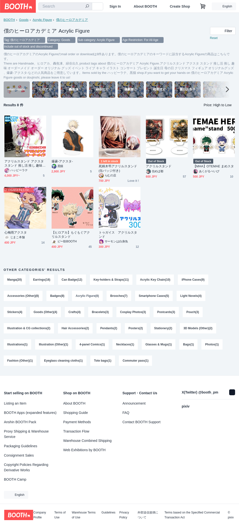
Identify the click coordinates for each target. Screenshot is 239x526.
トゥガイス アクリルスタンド (118, 235)
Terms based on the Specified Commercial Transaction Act (192, 515)
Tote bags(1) (102, 361)
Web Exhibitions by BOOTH (84, 450)
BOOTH (9, 20)
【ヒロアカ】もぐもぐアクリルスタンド (71, 235)
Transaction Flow (76, 431)
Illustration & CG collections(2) (28, 328)
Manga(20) (14, 280)
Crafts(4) (75, 312)
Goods (23, 20)
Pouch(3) (192, 312)
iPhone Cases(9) (193, 280)
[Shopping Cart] (203, 6)
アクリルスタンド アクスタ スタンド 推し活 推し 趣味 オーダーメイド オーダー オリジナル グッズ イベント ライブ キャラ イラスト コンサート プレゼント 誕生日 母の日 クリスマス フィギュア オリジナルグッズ (25, 164)
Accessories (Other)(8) (23, 296)
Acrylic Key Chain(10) (155, 280)
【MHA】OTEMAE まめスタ (213, 167)
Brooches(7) (118, 296)
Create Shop (180, 6)
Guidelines (108, 512)
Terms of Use (60, 515)
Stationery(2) (163, 328)
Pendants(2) (108, 328)
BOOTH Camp (15, 479)
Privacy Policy (124, 515)
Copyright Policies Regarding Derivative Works (26, 467)
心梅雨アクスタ (15, 233)
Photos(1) (212, 345)
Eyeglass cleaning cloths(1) (63, 361)
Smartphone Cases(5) (154, 296)
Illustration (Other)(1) (53, 345)
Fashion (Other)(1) (20, 361)
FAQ (126, 413)
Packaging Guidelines (20, 446)
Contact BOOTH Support (142, 422)
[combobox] (65, 6)
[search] (87, 6)
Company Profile (39, 515)
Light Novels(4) (191, 296)
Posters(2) (135, 328)
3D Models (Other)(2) (197, 328)
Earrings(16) (41, 280)
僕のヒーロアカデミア (72, 20)
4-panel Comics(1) (92, 345)
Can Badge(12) (72, 280)
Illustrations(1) (17, 345)
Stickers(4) (14, 312)
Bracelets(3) (100, 312)
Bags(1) (188, 345)
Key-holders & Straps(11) (111, 280)
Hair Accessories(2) (75, 328)
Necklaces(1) (125, 345)
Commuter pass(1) (135, 361)
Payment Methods (77, 422)
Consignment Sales (19, 455)
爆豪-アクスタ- (62, 162)
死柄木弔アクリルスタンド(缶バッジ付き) (118, 169)
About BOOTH (145, 6)
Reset (214, 38)
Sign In (115, 6)
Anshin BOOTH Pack (20, 422)
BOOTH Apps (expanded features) (30, 413)
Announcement (134, 403)
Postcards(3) (166, 312)
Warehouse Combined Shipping (87, 441)
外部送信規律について (148, 515)
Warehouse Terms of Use (84, 515)
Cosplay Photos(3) (133, 312)
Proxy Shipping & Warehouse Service (26, 434)
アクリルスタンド (159, 167)
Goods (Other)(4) (45, 312)
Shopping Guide (75, 413)
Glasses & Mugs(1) (158, 345)
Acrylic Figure (42, 20)
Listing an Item (15, 403)
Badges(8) (57, 296)
